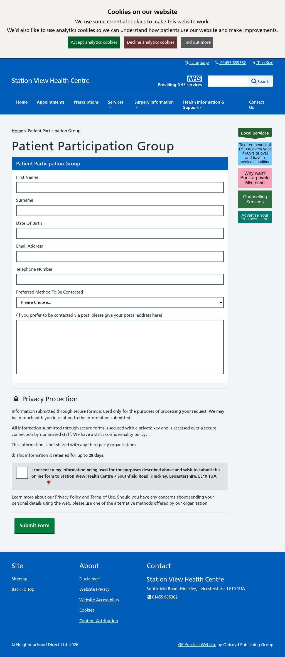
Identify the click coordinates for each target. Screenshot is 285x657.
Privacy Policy (68, 497)
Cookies (86, 610)
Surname (24, 200)
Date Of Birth (29, 223)
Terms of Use (102, 497)
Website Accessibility (99, 599)
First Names (27, 177)
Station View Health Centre (50, 81)
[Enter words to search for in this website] (228, 81)
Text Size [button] (262, 62)
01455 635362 (230, 62)
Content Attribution (98, 620)
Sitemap (19, 579)
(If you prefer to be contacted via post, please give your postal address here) (89, 315)
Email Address (29, 246)
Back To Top (23, 589)
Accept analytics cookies (94, 42)
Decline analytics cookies (150, 42)
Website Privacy (94, 589)
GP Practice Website (197, 644)
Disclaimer (89, 579)
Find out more (197, 42)
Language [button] (196, 62)
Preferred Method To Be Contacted (49, 292)
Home (17, 130)
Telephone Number (34, 269)
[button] (117, 104)
